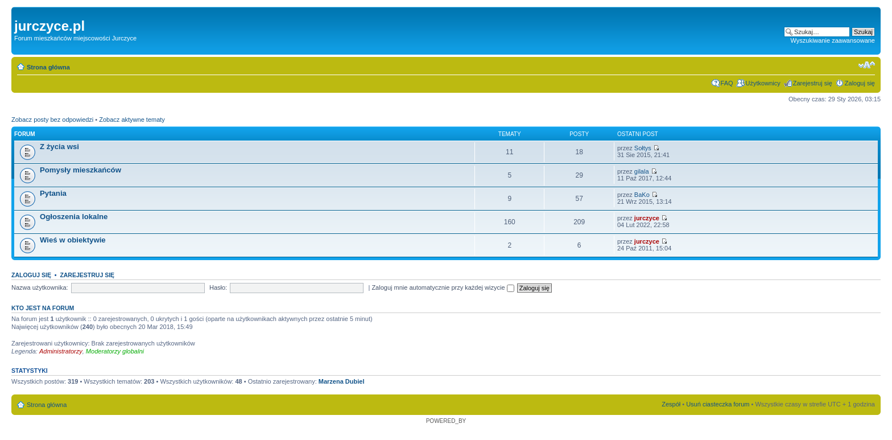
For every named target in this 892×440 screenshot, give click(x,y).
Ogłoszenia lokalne (74, 216)
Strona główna (48, 67)
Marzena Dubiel (342, 381)
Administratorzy (60, 351)
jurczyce (646, 218)
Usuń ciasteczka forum (717, 404)
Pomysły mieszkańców (80, 170)
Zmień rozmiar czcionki (866, 65)
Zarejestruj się (812, 83)
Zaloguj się (860, 83)
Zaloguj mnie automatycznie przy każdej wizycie (442, 287)
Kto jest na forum (42, 308)
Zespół (671, 404)
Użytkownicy (763, 83)
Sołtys (642, 148)
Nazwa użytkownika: (39, 287)
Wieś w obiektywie (73, 240)
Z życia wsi (59, 146)
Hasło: (218, 287)
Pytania (53, 193)
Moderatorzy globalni (115, 351)
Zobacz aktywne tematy (132, 119)
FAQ (727, 83)
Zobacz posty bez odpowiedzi (52, 119)
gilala (641, 171)
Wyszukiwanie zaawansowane (833, 40)
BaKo (642, 194)
